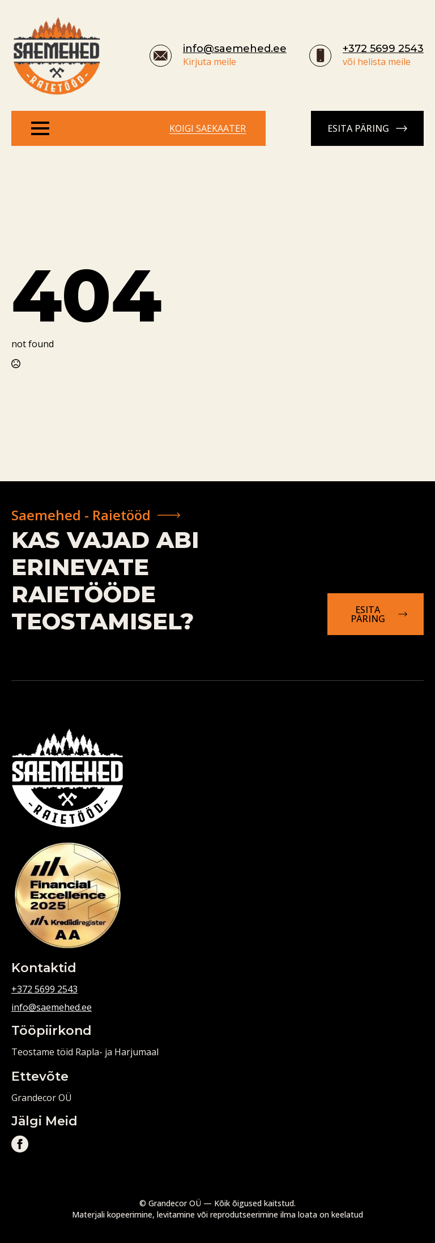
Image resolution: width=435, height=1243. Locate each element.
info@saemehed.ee (235, 48)
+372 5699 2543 (383, 48)
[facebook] (19, 1144)
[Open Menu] (40, 128)
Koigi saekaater (207, 128)
